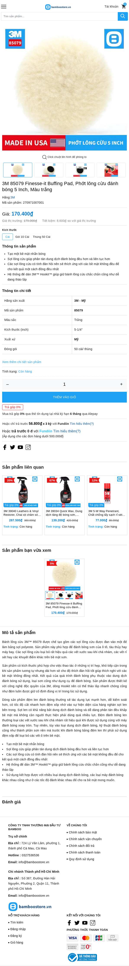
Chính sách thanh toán (84, 860)
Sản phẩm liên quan (23, 467)
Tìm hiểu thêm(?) (82, 423)
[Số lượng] (64, 384)
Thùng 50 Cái (41, 236)
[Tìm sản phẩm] (59, 16)
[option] (64, 88)
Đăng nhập (18, 937)
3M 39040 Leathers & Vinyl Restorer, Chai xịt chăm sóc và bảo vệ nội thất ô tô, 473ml (21, 517)
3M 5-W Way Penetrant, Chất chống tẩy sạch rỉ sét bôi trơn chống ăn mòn (105, 517)
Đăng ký (16, 944)
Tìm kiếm (16, 930)
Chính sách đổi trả (82, 854)
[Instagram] (28, 447)
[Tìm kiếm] (123, 16)
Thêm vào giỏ (64, 397)
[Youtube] (20, 447)
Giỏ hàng (16, 950)
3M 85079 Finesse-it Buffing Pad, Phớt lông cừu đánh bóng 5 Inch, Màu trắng (64, 613)
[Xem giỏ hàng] (124, 6)
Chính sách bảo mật (83, 840)
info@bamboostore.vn (34, 870)
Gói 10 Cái (22, 236)
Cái (7, 236)
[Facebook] (4, 447)
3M (13, 197)
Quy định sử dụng (81, 867)
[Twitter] (12, 447)
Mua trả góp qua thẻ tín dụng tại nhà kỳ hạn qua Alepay (50, 414)
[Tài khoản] (111, 6)
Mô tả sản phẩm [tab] (18, 640)
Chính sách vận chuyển (85, 847)
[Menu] (3, 6)
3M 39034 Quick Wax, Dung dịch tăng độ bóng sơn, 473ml (64, 517)
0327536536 (30, 863)
